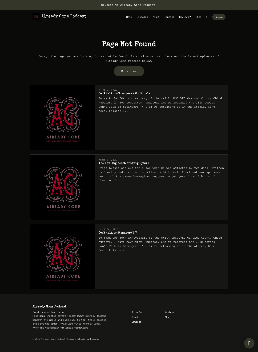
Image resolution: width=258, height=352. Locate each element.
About (156, 17)
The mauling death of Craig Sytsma (124, 163)
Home (129, 17)
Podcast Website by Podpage (83, 339)
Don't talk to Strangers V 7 (118, 233)
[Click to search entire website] (207, 17)
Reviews (184, 17)
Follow (219, 17)
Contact (169, 17)
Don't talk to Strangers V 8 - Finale (124, 93)
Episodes (142, 17)
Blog (198, 17)
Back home (129, 71)
